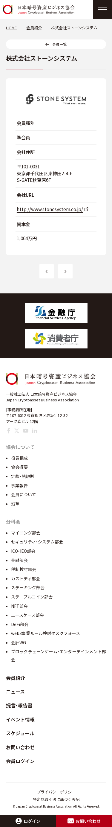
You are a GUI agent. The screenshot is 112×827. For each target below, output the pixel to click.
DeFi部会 (19, 624)
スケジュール (20, 733)
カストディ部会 (25, 578)
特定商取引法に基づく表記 (56, 799)
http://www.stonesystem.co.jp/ (50, 209)
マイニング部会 (25, 533)
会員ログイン (20, 760)
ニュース (15, 691)
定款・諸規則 (22, 476)
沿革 (15, 504)
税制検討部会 (23, 569)
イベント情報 (20, 719)
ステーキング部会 (28, 587)
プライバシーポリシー (56, 792)
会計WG (18, 642)
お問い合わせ (20, 747)
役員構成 (19, 458)
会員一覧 (59, 44)
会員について (23, 494)
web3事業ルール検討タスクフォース (45, 633)
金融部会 (19, 560)
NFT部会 (19, 606)
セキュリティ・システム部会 (37, 542)
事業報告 (19, 485)
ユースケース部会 (27, 615)
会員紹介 (15, 677)
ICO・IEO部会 (23, 551)
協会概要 (19, 467)
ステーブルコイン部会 (32, 597)
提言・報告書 (19, 705)
